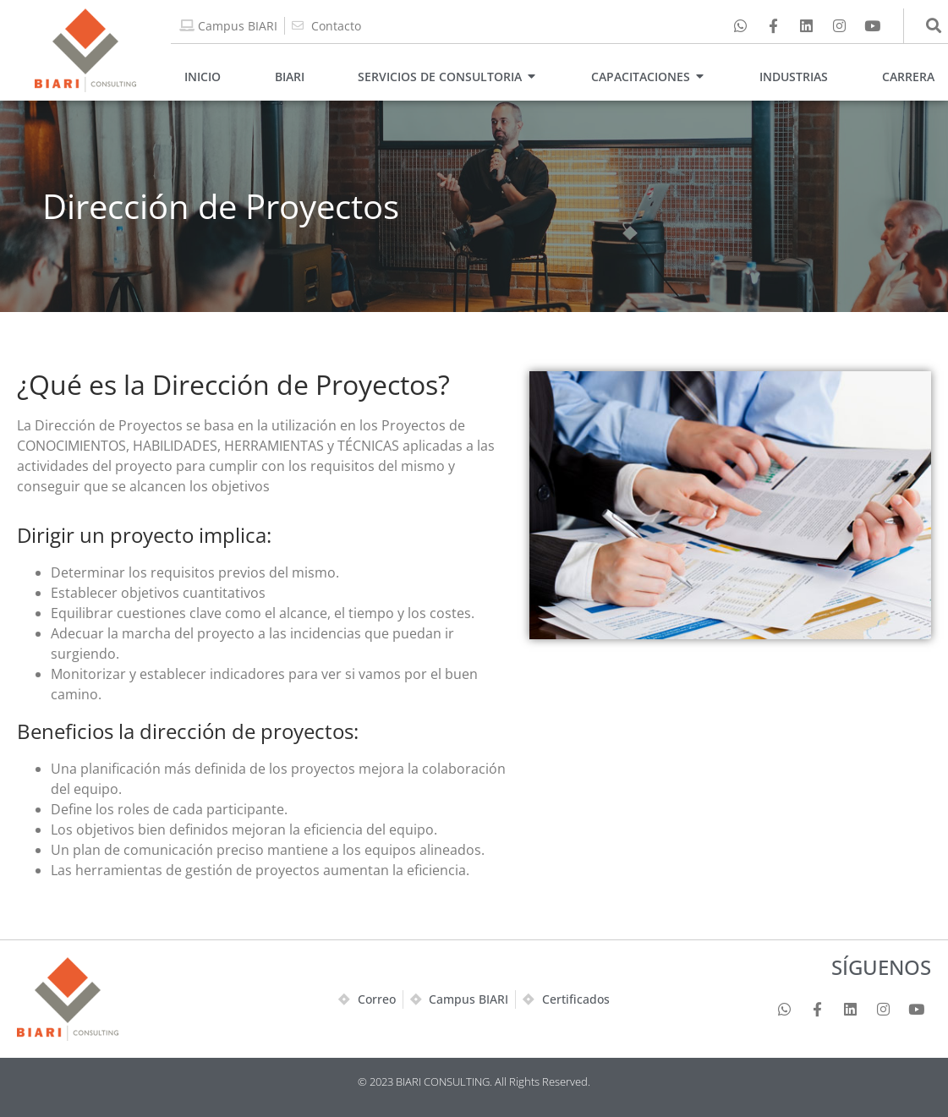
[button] (934, 26)
